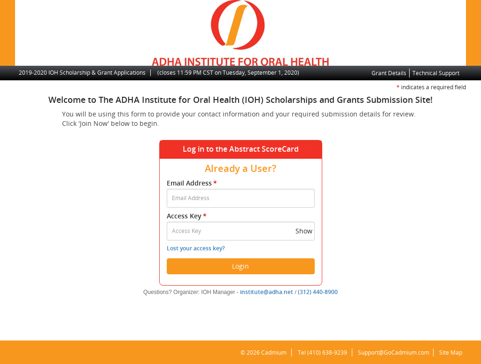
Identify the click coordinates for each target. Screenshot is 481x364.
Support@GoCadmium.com (394, 352)
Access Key (187, 215)
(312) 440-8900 (318, 292)
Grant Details (389, 73)
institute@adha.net (266, 292)
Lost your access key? (196, 248)
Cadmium (271, 352)
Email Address (192, 182)
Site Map (449, 352)
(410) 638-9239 (324, 352)
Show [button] (303, 230)
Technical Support (435, 73)
